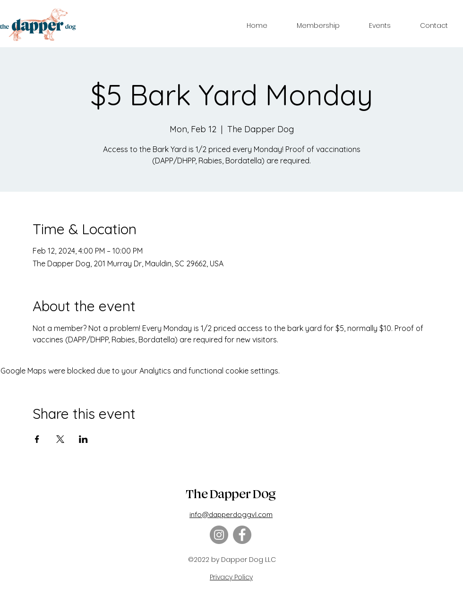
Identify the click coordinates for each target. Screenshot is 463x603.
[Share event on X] (60, 439)
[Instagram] (219, 535)
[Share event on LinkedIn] (83, 439)
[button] (318, 25)
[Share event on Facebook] (37, 439)
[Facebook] (242, 535)
